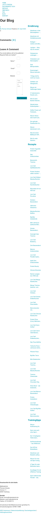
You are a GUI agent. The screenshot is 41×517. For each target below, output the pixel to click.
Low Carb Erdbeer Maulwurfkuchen (35, 178)
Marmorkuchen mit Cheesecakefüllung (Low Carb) (35, 309)
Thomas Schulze (6, 29)
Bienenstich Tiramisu (33, 161)
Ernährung (33, 26)
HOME (4, 3)
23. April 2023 (22, 29)
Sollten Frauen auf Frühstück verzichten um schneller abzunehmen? (35, 111)
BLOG (4, 14)
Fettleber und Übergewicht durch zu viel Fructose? (34, 82)
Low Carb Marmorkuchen (34, 415)
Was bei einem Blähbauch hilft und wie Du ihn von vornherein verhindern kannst (35, 134)
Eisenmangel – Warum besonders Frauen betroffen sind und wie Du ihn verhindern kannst (35, 71)
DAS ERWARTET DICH (9, 6)
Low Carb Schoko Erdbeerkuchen (35, 297)
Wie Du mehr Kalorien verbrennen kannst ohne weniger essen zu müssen (35, 139)
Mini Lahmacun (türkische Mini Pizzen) (34, 224)
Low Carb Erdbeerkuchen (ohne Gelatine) (34, 337)
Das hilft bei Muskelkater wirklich (33, 448)
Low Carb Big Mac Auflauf (35, 409)
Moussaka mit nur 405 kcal (35, 189)
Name (13, 61)
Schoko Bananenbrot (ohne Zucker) (34, 229)
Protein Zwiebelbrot (33, 398)
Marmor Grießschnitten (34, 250)
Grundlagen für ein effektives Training (35, 471)
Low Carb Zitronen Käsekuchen (35, 314)
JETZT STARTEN (7, 4)
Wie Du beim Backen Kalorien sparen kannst (35, 100)
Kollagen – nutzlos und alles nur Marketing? (35, 43)
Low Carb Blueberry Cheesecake (33, 241)
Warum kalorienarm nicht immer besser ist (35, 128)
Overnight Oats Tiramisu (34, 235)
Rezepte (32, 144)
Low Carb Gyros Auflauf (34, 326)
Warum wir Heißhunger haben (35, 88)
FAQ (3, 12)
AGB (1, 510)
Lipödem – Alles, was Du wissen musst (35, 48)
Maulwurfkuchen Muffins (35, 212)
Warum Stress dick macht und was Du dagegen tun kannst (35, 117)
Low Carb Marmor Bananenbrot (35, 392)
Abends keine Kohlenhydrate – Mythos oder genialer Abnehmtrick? (35, 105)
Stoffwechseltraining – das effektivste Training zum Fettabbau (35, 442)
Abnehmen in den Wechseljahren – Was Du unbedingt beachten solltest (35, 31)
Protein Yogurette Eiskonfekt (35, 149)
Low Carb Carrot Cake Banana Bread (35, 332)
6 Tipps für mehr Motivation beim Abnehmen (35, 465)
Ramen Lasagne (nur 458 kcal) (35, 275)
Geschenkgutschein (30, 510)
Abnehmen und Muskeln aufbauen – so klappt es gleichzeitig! (35, 454)
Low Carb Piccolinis (33, 195)
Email (13, 68)
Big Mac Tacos (34, 355)
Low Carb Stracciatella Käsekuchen (33, 303)
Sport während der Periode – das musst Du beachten (35, 477)
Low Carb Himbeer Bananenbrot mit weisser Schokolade (35, 292)
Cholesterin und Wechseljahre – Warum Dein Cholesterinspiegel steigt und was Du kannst (35, 60)
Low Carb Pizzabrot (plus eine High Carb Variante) (34, 256)
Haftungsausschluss (6, 512)
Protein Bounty (34, 266)
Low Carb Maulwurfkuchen (35, 369)
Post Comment (22, 98)
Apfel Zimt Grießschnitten (34, 261)
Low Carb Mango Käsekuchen (35, 280)
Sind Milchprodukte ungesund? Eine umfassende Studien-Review (34, 65)
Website (12, 76)
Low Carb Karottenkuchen (34, 184)
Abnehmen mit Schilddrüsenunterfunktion (35, 37)
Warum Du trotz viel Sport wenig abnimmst (35, 459)
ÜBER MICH (5, 10)
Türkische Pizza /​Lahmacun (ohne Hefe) (35, 347)
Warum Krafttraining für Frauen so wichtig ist (35, 425)
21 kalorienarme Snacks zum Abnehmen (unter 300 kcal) (35, 94)
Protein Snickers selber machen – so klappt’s (35, 172)
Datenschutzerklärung (17, 510)
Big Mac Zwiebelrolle (33, 218)
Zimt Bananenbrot (35, 245)
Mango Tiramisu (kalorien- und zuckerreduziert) (35, 286)
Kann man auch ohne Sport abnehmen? (34, 431)
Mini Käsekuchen (35, 359)
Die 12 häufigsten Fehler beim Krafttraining (35, 437)
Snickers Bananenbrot (34, 201)
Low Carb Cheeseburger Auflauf (34, 404)
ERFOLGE (5, 8)
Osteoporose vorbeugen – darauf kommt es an (34, 54)
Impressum (7, 510)
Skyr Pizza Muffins (35, 342)
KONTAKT (5, 16)
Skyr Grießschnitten (34, 155)
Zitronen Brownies (35, 270)
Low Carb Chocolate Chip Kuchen (34, 381)
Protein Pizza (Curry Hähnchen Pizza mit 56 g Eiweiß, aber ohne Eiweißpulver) (35, 320)
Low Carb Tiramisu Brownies (33, 364)
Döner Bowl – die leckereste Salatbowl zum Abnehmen (35, 387)
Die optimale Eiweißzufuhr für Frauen (35, 122)
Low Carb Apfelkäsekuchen (35, 167)
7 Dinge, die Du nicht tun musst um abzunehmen (35, 77)
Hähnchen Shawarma (33, 206)
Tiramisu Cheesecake (33, 375)
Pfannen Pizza (34, 351)
